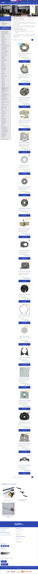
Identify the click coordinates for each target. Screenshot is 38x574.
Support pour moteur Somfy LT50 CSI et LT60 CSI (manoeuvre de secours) (24, 100)
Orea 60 (3, 66)
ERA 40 (3, 41)
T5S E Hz (4, 122)
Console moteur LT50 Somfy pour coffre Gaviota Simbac (24, 467)
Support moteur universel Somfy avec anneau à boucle (24, 189)
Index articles (18, 534)
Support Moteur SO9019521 (24, 443)
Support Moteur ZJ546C (24, 336)
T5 (3, 109)
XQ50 (3, 136)
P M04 (3, 73)
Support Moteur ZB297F (24, 250)
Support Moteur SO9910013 (24, 228)
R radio (3, 86)
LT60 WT (4, 56)
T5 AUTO (4, 110)
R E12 (3, 81)
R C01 (3, 78)
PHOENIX (4, 76)
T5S (3, 117)
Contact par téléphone (16, 35)
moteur (33, 22)
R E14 (3, 82)
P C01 (3, 70)
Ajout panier (24, 61)
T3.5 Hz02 (4, 108)
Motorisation (3, 15)
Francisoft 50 (4, 47)
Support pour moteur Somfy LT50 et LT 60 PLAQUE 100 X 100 (24, 403)
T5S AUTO (4, 118)
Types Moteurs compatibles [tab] (5, 28)
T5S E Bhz (4, 121)
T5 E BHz (4, 113)
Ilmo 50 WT (4, 48)
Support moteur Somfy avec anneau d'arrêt (24, 338)
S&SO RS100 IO (5, 94)
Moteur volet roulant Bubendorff (22, 500)
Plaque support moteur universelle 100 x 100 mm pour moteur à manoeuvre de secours (24, 380)
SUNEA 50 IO (4, 98)
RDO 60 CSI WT (5, 90)
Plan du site (18, 533)
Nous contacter (4, 530)
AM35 (3, 35)
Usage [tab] (2, 25)
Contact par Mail (15, 36)
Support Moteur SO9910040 (24, 271)
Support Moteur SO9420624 (24, 187)
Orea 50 (3, 65)
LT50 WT (4, 53)
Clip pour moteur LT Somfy (23, 359)
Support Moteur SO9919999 (24, 465)
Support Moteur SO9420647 (24, 97)
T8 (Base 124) (5, 127)
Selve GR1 (4, 95)
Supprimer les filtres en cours (5, 19)
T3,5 (3, 100)
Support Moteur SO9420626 (24, 208)
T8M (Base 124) (5, 130)
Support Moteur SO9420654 (24, 120)
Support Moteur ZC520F (24, 378)
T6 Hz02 (4, 126)
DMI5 (3, 37)
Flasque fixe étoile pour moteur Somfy (24, 168)
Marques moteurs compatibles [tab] (4, 24)
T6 (3, 125)
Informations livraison (20, 529)
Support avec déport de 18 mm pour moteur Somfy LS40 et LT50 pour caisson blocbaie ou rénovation (24, 145)
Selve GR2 (4, 96)
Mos (3, 61)
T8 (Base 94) (4, 129)
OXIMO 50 (4, 69)
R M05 (3, 85)
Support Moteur (8, 15)
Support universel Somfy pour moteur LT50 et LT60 (23, 55)
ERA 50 (3, 43)
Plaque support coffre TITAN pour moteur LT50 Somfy (24, 446)
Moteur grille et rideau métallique (8, 516)
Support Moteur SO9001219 (24, 357)
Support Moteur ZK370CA (24, 422)
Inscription (4, 564)
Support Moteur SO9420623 (24, 74)
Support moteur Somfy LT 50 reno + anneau (24, 424)
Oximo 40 (4, 68)
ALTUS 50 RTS (5, 32)
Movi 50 (3, 64)
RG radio (4, 91)
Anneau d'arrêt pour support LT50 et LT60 (24, 317)
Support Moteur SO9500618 (24, 142)
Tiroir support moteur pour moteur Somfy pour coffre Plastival (24, 252)
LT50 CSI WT (4, 52)
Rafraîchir (3, 561)
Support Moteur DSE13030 (24, 294)
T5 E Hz (3, 114)
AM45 (3, 36)
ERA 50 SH (4, 44)
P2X (3, 74)
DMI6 (3, 40)
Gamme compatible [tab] (4, 139)
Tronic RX (4, 133)
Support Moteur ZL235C (24, 165)
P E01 (3, 72)
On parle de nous (19, 542)
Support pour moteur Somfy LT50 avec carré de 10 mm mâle (24, 231)
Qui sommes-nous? (19, 538)
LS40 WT (4, 49)
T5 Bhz (3, 112)
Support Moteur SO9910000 (24, 53)
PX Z (3, 77)
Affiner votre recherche (5, 18)
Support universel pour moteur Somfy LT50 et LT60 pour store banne (24, 77)
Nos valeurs (18, 539)
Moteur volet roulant (8, 500)
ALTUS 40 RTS (5, 31)
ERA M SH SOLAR (5, 45)
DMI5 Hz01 (4, 39)
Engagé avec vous (19, 541)
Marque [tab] (2, 21)
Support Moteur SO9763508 (24, 400)
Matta (3, 57)
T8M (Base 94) (5, 131)
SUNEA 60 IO (4, 99)
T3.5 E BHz (4, 106)
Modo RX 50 (4, 60)
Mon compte (3, 529)
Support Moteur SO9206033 (24, 314)
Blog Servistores (19, 531)
